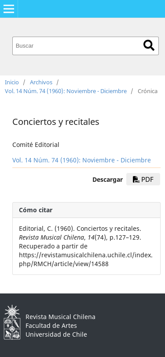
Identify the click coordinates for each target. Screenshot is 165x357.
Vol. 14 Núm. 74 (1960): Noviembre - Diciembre (66, 91)
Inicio (12, 82)
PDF (143, 179)
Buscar (148, 45)
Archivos (41, 82)
